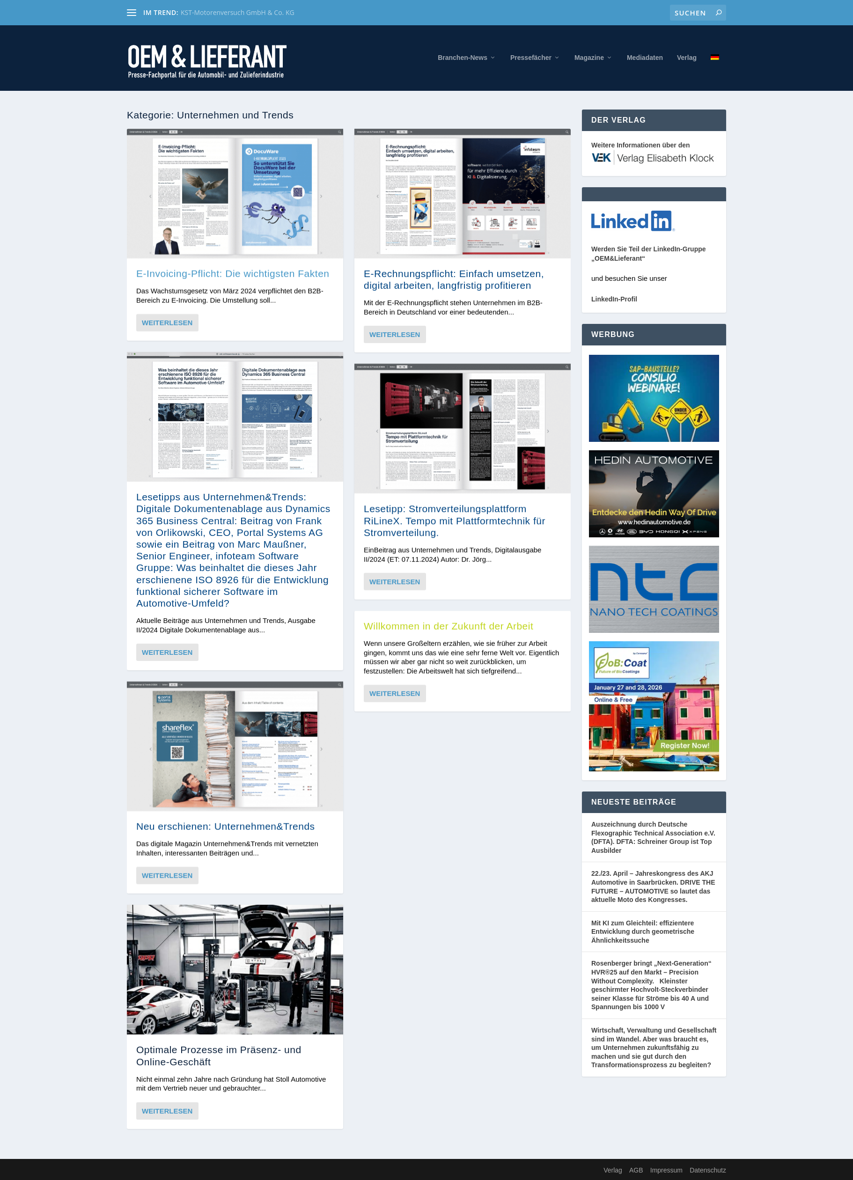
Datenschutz (708, 1170)
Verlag (687, 57)
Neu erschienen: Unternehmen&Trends (225, 826)
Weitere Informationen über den (640, 145)
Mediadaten (645, 57)
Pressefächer (531, 57)
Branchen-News (462, 57)
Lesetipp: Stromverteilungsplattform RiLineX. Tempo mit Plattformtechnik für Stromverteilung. (454, 520)
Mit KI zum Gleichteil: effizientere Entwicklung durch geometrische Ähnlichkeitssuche (642, 931)
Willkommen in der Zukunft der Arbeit (448, 626)
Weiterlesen (167, 323)
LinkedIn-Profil (614, 299)
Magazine (589, 57)
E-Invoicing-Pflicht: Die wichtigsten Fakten (233, 273)
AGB (636, 1170)
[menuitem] (715, 72)
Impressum (666, 1170)
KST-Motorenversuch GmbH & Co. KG (237, 12)
